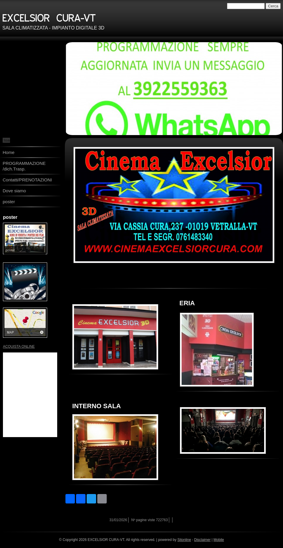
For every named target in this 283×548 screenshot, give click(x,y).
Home (8, 152)
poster (9, 201)
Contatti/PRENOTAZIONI (27, 179)
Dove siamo (14, 190)
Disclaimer (202, 540)
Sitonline (184, 540)
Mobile (218, 540)
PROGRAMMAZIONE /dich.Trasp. (24, 166)
